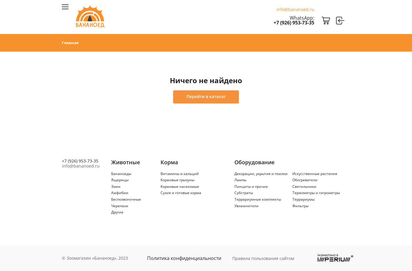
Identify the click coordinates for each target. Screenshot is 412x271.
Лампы (240, 179)
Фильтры (300, 205)
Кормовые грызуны (177, 179)
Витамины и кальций (180, 173)
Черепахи (119, 205)
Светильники (304, 186)
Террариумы (303, 199)
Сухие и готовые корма (181, 192)
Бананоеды (121, 173)
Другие (117, 212)
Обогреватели (305, 179)
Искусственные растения (314, 173)
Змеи (115, 186)
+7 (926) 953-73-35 (294, 22)
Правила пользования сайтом (263, 258)
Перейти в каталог (206, 96)
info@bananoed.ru (295, 9)
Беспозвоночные (126, 199)
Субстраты (243, 192)
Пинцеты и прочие (251, 186)
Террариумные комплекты (257, 199)
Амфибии (119, 192)
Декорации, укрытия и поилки (261, 173)
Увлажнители (246, 205)
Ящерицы (120, 179)
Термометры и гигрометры (316, 192)
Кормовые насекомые (180, 186)
